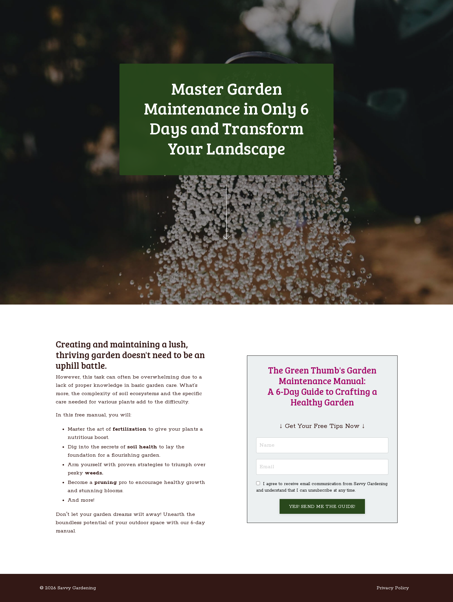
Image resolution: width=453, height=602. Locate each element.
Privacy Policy (393, 588)
